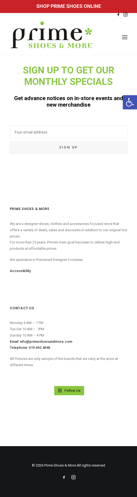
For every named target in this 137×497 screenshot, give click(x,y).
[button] (130, 102)
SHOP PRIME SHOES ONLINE (68, 6)
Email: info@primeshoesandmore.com (41, 341)
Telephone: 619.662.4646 (30, 347)
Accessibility (20, 271)
